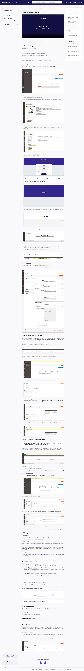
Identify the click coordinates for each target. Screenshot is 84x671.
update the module (38, 539)
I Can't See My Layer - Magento (73, 55)
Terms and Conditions (68, 669)
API (28, 2)
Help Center (46, 669)
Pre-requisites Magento (72, 43)
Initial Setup (70, 14)
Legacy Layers (52, 669)
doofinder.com (68, 2)
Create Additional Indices (72, 32)
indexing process (44, 554)
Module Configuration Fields (73, 27)
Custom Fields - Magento (72, 48)
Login (80, 2)
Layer (69, 30)
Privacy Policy (59, 669)
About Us (40, 669)
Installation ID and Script (72, 35)
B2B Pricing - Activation (72, 25)
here (25, 614)
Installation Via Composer (72, 12)
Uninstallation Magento (72, 46)
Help (22, 8)
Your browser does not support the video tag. (43, 26)
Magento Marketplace (55, 40)
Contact (74, 2)
